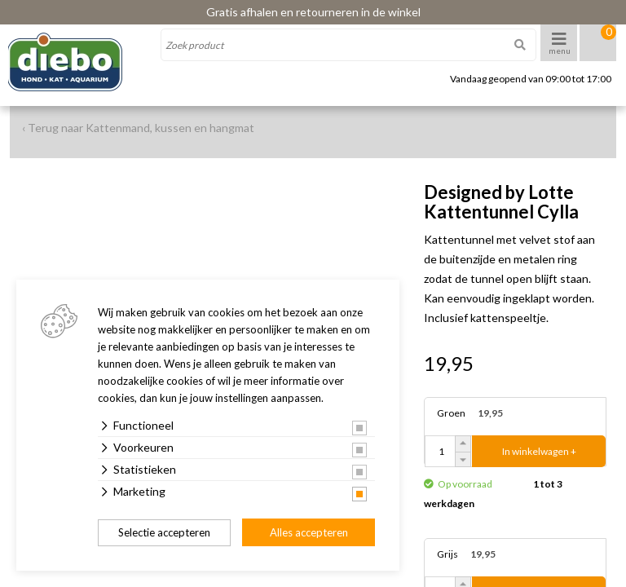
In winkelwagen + (539, 451)
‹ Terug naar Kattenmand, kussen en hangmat (138, 128)
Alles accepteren (309, 532)
